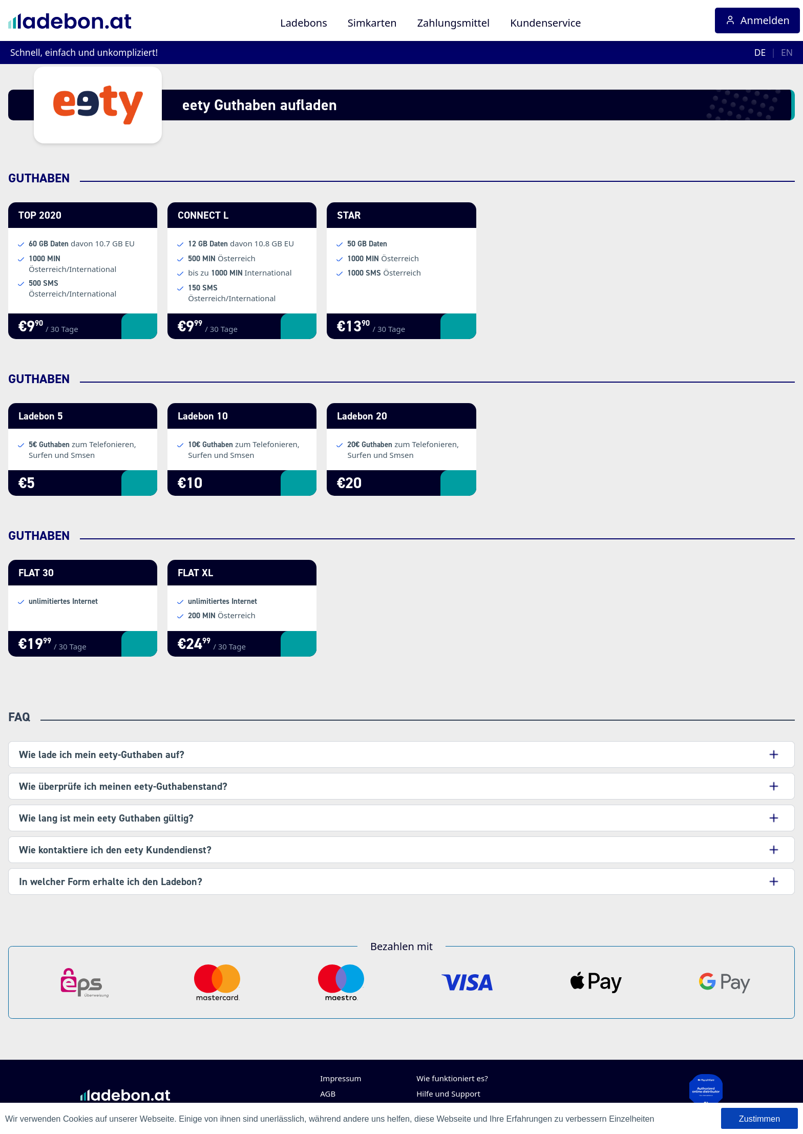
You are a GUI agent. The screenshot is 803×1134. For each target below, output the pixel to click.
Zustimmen (759, 1118)
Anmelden (757, 20)
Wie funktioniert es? (452, 1078)
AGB (327, 1093)
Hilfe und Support (448, 1093)
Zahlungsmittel (453, 23)
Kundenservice (545, 23)
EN (787, 52)
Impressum (340, 1078)
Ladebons (303, 23)
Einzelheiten (631, 1118)
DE (760, 52)
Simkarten (372, 23)
